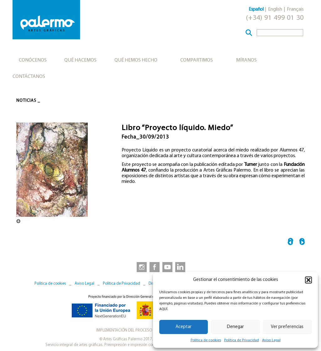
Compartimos (196, 60)
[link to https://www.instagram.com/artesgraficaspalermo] (140, 267)
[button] (308, 280)
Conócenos (33, 60)
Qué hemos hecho (135, 60)
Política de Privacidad (241, 340)
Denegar (235, 327)
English (275, 9)
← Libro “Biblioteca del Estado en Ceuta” (290, 242)
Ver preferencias (287, 327)
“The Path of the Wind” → (302, 242)
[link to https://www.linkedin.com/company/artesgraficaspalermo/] (181, 267)
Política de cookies (206, 340)
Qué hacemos (80, 60)
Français (295, 9)
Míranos (246, 60)
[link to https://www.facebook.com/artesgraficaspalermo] (154, 267)
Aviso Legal (271, 340)
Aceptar (184, 327)
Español (256, 9)
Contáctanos (29, 76)
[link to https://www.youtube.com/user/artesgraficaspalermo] (167, 267)
